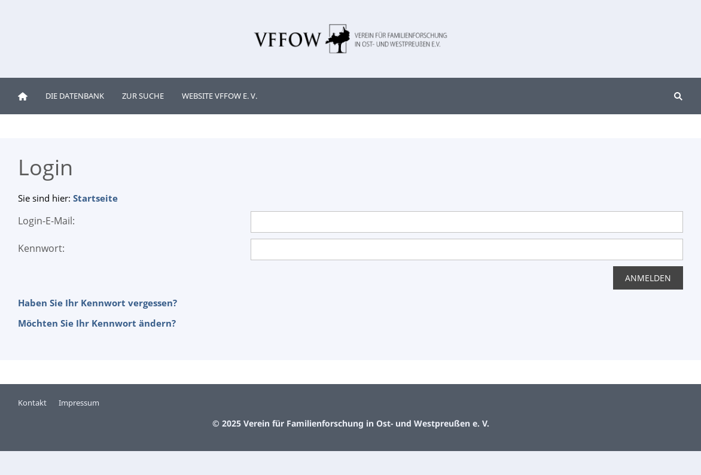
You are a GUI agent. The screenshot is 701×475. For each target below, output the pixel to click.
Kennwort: (41, 248)
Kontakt (32, 402)
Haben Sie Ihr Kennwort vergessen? (97, 303)
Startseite (95, 198)
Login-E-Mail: (46, 220)
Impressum (79, 402)
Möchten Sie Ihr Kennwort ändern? (97, 323)
